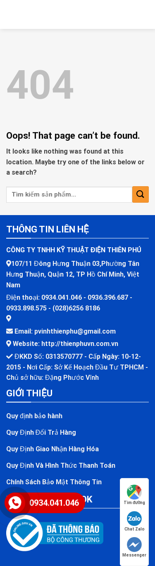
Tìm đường (134, 495)
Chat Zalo (134, 521)
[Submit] (140, 194)
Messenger (134, 547)
